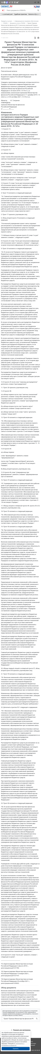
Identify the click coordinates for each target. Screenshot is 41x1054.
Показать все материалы (21, 1030)
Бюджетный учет (7, 14)
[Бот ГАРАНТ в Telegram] (12, 2)
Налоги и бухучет (34, 14)
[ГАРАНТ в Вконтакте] (2, 2)
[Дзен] (4, 2)
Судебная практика (20, 14)
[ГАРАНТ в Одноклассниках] (15, 2)
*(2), (5, 97)
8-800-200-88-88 (35, 1050)
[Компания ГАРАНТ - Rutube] (17, 2)
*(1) (27, 91)
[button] (35, 2)
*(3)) (28, 97)
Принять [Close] (16, 1049)
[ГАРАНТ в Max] (7, 2)
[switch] (3, 10)
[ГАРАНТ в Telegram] (10, 2)
